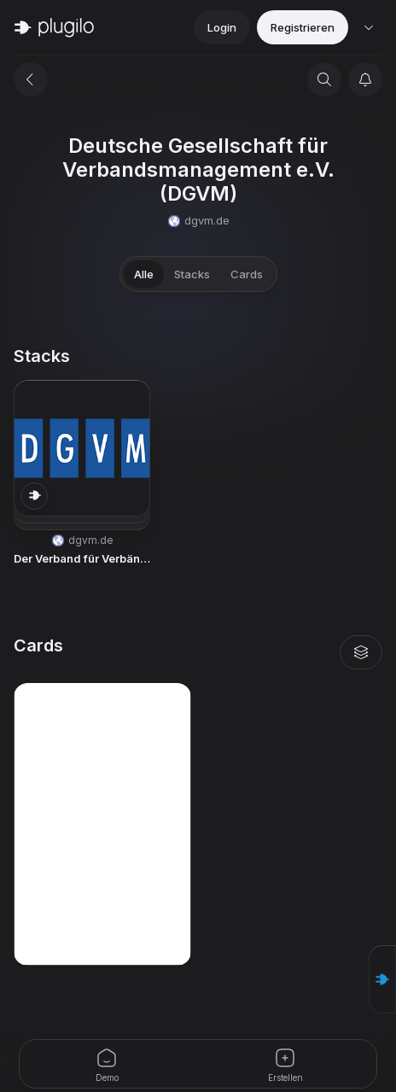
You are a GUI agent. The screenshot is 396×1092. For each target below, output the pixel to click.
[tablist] (198, 274)
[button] (82, 474)
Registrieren (303, 27)
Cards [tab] (246, 274)
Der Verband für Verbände (82, 558)
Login (221, 27)
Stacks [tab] (192, 274)
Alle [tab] (144, 274)
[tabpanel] (198, 655)
